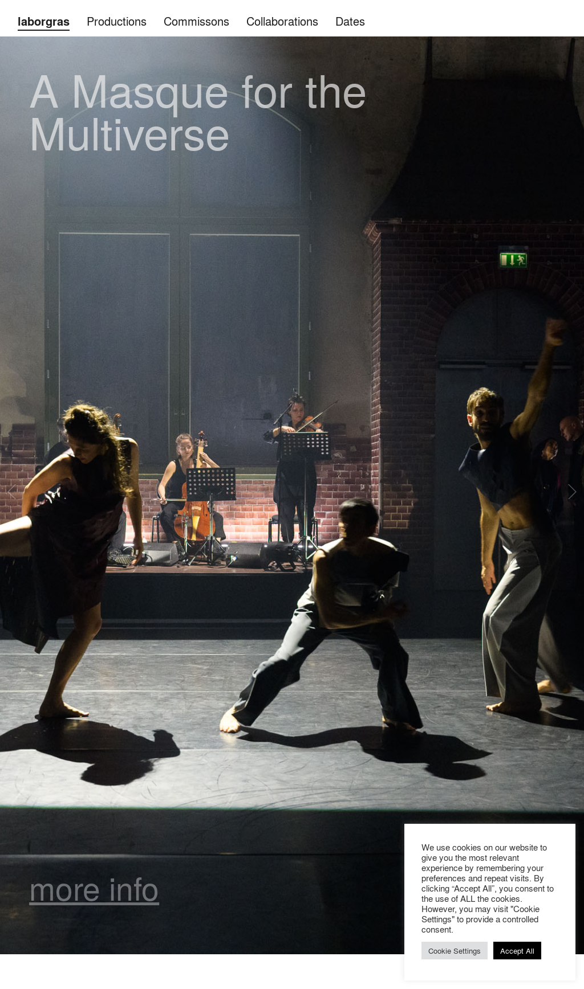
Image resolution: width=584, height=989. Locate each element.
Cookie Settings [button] (454, 950)
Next (570, 491)
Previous (13, 491)
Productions (117, 21)
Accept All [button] (517, 950)
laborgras (44, 21)
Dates (350, 21)
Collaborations (282, 21)
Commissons (196, 21)
